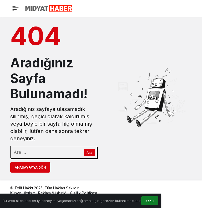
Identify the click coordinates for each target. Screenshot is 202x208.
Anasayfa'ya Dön (30, 167)
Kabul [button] (149, 201)
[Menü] (15, 8)
